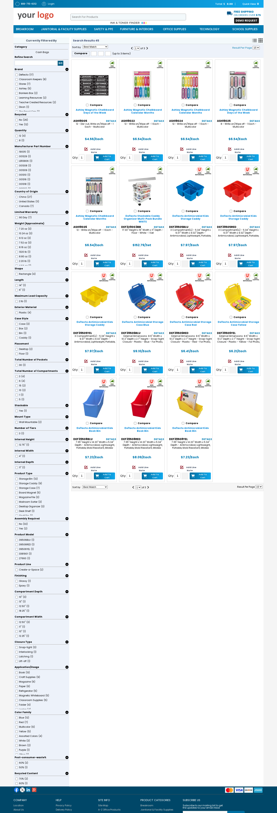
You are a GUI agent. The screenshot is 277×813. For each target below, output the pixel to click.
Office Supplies (174, 29)
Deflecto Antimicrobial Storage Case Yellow (238, 323)
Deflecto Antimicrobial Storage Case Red (190, 323)
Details (111, 121)
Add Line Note (95, 151)
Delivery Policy (64, 809)
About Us (18, 809)
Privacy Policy (64, 805)
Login (48, 4)
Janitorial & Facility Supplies (64, 29)
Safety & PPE (103, 29)
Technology (209, 29)
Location (18, 805)
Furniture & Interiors (136, 29)
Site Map (103, 805)
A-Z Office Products (109, 809)
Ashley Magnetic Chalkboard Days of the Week (95, 111)
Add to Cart (107, 158)
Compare (80, 53)
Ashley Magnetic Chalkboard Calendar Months (143, 111)
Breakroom (24, 29)
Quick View (248, 4)
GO (60, 63)
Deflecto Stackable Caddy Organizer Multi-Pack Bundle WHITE (143, 218)
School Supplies (245, 29)
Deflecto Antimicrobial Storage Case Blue (142, 323)
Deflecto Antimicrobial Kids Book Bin (95, 429)
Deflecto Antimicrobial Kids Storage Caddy (190, 217)
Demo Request (246, 20)
